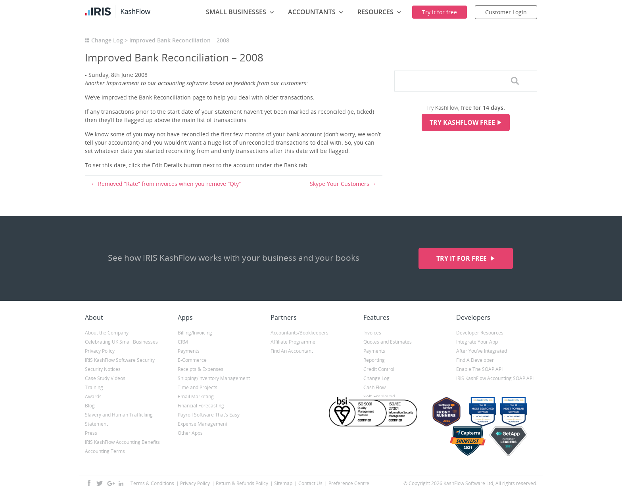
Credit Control (378, 369)
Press (91, 433)
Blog (90, 405)
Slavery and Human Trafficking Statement (119, 419)
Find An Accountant (292, 351)
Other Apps (190, 433)
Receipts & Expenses (200, 369)
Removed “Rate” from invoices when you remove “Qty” (169, 183)
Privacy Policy (100, 351)
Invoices (372, 332)
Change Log (107, 40)
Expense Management (202, 423)
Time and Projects (197, 387)
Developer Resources (479, 332)
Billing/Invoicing (195, 332)
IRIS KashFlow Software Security (120, 360)
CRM (183, 341)
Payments (189, 351)
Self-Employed (379, 396)
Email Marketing (196, 396)
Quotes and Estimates (387, 341)
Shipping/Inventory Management (214, 378)
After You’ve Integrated (481, 351)
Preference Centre (348, 483)
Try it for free (462, 258)
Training (94, 387)
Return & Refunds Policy (242, 483)
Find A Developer (475, 360)
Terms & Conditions (152, 483)
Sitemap (283, 483)
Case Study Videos (105, 378)
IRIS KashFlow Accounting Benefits (122, 442)
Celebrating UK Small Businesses (121, 341)
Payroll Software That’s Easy (209, 414)
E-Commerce (192, 360)
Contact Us (310, 483)
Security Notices (103, 369)
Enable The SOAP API (479, 369)
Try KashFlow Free (462, 122)
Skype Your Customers (339, 183)
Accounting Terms (105, 451)
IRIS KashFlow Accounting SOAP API (495, 378)
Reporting (374, 360)
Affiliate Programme (293, 341)
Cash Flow (374, 387)
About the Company (107, 332)
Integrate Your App (477, 341)
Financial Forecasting (201, 405)
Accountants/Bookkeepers (299, 332)
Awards (93, 396)
